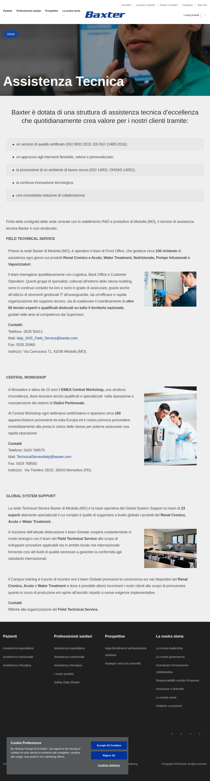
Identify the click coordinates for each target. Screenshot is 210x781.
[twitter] (190, 733)
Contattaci (187, 5)
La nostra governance (170, 656)
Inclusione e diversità (170, 689)
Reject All (109, 755)
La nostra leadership (169, 648)
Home (11, 34)
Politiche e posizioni (169, 706)
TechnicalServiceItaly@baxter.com (44, 457)
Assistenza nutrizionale (18, 656)
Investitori (126, 5)
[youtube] (200, 733)
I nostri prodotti (191, 15)
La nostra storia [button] (71, 10)
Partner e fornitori (169, 5)
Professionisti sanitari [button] (28, 10)
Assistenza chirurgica (17, 665)
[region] (67, 755)
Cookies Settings (109, 765)
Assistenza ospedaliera (18, 648)
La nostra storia (166, 697)
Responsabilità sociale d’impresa (177, 680)
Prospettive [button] (51, 10)
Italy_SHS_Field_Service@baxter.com (47, 338)
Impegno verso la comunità (123, 663)
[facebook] (181, 733)
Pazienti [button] (7, 10)
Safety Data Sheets (67, 682)
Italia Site (202, 5)
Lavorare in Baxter (145, 5)
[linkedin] (172, 733)
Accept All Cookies (109, 745)
